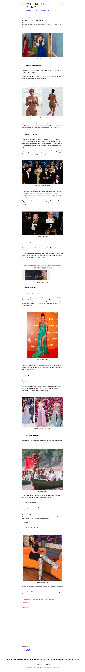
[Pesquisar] (62, 4)
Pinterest (27, 649)
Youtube (27, 650)
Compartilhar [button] (25, 602)
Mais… (50, 10)
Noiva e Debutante (40, 10)
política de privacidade (72, 659)
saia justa (51, 599)
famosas (34, 599)
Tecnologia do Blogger (42, 664)
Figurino (29, 10)
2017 (30, 599)
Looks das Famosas (42, 599)
